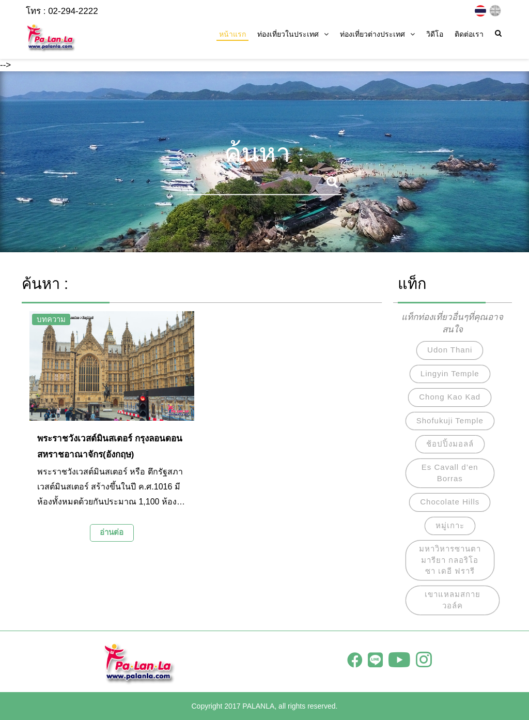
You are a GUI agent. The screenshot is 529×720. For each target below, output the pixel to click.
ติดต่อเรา (469, 34)
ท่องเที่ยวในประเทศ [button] (293, 34)
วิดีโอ (434, 34)
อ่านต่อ (111, 532)
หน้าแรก (232, 34)
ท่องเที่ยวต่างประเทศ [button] (377, 34)
